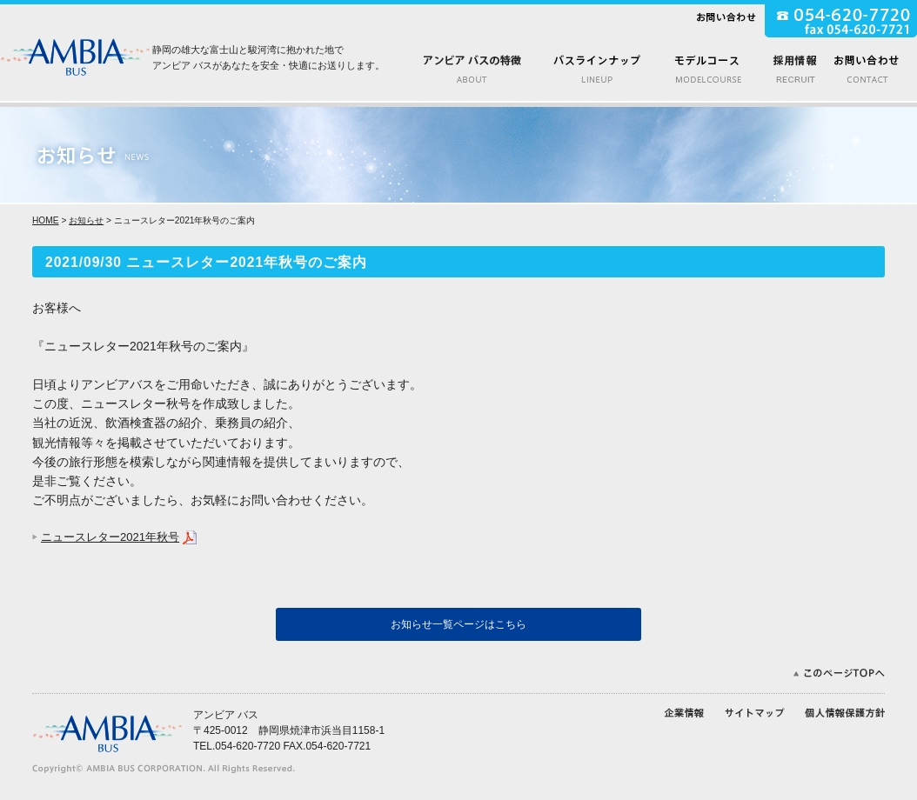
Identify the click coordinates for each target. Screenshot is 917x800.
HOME (45, 220)
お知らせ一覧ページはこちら (458, 624)
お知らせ (86, 220)
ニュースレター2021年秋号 (110, 536)
